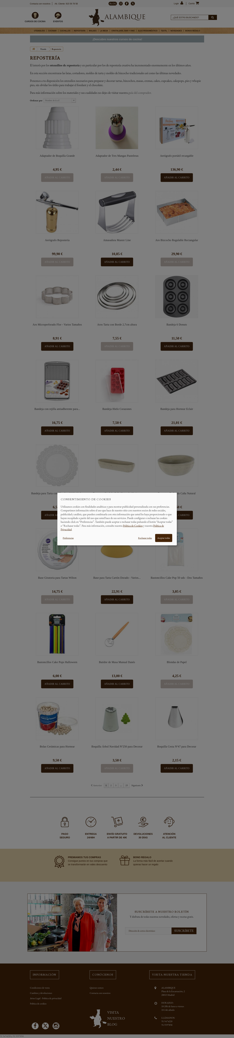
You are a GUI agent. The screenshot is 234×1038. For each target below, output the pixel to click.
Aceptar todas (163, 537)
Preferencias (68, 537)
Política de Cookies (133, 525)
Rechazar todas (145, 537)
